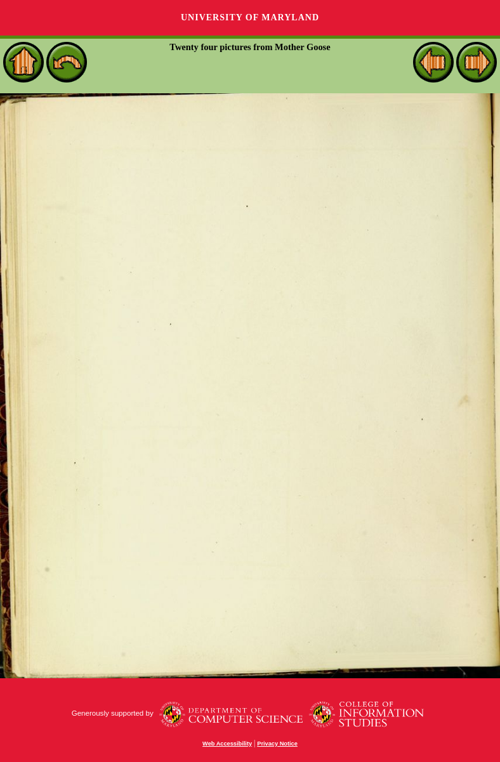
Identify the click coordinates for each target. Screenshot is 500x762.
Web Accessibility (227, 743)
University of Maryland (250, 17)
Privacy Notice (277, 743)
